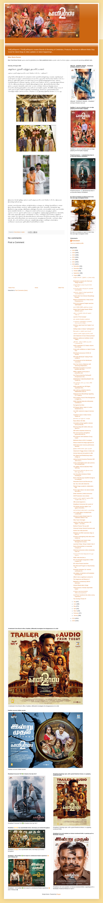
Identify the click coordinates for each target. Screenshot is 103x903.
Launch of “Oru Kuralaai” (79, 317)
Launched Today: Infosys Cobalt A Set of (84, 544)
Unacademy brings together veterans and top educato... (83, 423)
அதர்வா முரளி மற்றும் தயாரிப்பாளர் (83, 333)
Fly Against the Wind (78, 405)
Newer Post (11, 287)
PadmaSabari (76, 240)
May (75, 606)
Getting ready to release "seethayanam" (83, 329)
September (77, 273)
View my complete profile (76, 243)
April (75, 608)
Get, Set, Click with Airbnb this (81, 484)
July (75, 601)
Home (36, 287)
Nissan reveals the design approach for (83, 442)
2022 (73, 259)
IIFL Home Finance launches (80, 563)
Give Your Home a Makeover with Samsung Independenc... (82, 364)
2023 (73, 257)
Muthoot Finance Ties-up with (81, 526)
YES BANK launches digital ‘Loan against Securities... (82, 507)
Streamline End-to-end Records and (82, 481)
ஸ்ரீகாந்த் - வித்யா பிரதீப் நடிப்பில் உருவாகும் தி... (82, 342)
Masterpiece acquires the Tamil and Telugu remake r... (82, 281)
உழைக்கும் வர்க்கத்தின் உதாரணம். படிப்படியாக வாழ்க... (82, 322)
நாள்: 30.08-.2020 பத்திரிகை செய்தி (82, 307)
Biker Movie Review (14, 57)
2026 (73, 250)
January (76, 615)
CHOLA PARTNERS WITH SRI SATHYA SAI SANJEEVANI (83, 463)
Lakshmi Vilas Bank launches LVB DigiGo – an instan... (82, 523)
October (76, 270)
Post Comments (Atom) (21, 290)
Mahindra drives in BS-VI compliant (82, 440)
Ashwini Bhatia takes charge (80, 585)
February (76, 613)
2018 (73, 620)
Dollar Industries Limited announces (82, 493)
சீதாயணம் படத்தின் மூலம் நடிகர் (82, 331)
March (75, 611)
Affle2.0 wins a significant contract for (83, 577)
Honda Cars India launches (80, 530)
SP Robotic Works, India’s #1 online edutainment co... (82, 408)
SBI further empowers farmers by (82, 430)
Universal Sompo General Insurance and (84, 528)
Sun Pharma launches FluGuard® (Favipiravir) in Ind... (82, 376)
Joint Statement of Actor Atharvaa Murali (83, 335)
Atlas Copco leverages (79, 520)
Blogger (59, 894)
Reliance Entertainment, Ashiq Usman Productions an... (83, 300)
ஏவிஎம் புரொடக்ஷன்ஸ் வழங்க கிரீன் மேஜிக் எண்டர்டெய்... (83, 499)
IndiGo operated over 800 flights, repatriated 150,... (82, 387)
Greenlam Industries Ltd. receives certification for (82, 570)
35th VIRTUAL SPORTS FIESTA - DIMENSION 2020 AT (82, 391)
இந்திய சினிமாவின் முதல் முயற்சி (82, 448)
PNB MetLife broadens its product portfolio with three (82, 368)
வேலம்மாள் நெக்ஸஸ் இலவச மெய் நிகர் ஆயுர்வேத (83, 471)
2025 (73, 252)
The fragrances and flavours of (81, 579)
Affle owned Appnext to (79, 502)
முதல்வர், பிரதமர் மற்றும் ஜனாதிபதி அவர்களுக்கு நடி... (83, 293)
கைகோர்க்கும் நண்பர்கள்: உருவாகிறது (83, 510)
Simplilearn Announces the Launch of (83, 504)
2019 (73, 618)
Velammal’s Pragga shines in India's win (83, 451)
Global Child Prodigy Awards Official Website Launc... (82, 310)
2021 (73, 262)
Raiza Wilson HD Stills (79, 421)
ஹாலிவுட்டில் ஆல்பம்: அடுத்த (81, 418)
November (76, 268)
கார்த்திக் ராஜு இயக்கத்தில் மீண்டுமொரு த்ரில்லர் (80, 592)
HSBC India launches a (79, 557)
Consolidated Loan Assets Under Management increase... (82, 541)
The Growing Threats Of (79, 598)
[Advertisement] (51, 43)
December (76, 266)
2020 (73, 264)
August (76, 275)
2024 (73, 255)
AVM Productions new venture (81, 496)
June (75, 604)
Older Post (61, 287)
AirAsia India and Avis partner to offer (83, 453)
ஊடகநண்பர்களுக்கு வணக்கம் (81, 319)
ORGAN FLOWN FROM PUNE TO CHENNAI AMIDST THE (82, 517)
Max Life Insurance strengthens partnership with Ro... (81, 433)
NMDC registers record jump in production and (81, 372)
